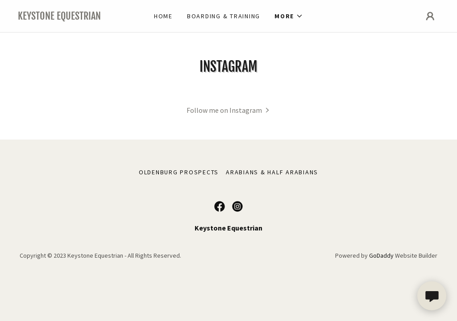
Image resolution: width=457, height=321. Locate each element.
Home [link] (163, 16)
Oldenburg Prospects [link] (179, 172)
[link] (70, 16)
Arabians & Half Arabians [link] (272, 172)
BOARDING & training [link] (223, 16)
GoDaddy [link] (381, 255)
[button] (288, 16)
